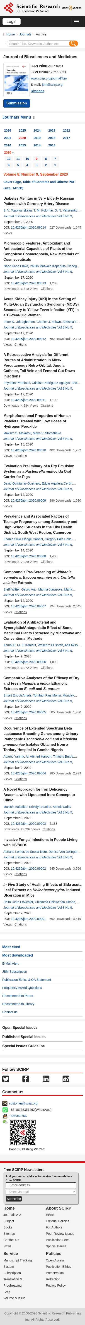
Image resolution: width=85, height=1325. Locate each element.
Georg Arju (28, 589)
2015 (22, 145)
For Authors (54, 1227)
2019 (37, 138)
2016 (7, 145)
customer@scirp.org (23, 1103)
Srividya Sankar (40, 807)
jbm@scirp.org (52, 84)
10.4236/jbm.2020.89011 (28, 400)
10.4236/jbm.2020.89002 (28, 868)
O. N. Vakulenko (65, 210)
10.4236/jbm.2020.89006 (28, 662)
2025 (22, 130)
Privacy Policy (56, 1285)
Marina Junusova (50, 589)
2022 (66, 130)
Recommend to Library (18, 1004)
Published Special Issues (24, 1037)
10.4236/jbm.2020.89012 (28, 339)
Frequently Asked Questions (22, 988)
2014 (37, 145)
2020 (22, 138)
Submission (16, 103)
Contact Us (11, 1240)
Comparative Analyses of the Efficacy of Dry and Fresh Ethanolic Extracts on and (41, 683)
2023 (51, 130)
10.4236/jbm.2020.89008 (28, 556)
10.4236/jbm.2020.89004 (28, 773)
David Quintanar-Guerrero (21, 483)
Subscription (12, 1273)
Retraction (53, 1279)
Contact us (9, 1012)
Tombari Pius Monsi (47, 695)
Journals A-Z (12, 1215)
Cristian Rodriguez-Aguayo (51, 383)
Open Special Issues (20, 1028)
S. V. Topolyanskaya (17, 210)
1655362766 (18, 1116)
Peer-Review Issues (60, 1233)
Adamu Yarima (13, 756)
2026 (7, 130)
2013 (51, 145)
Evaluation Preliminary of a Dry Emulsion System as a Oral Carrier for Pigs (38, 471)
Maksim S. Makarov (17, 433)
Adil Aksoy (72, 645)
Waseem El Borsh (50, 645)
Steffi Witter (11, 589)
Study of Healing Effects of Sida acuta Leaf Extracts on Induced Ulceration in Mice (42, 890)
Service (10, 1253)
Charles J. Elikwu (48, 322)
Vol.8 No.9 (64, 216)
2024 (37, 130)
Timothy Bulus (63, 756)
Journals (25, 34)
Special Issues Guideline (23, 1046)
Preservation (55, 1273)
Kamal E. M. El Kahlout (19, 645)
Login (12, 21)
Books (7, 1227)
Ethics (50, 1215)
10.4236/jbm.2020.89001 (28, 919)
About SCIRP (58, 1208)
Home (10, 34)
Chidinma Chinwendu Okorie (55, 902)
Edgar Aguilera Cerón (57, 483)
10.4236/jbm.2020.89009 (28, 500)
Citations (37, 91)
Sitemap (9, 1233)
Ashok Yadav (62, 807)
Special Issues (56, 1246)
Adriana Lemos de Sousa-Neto (25, 851)
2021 (7, 138)
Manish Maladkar (15, 807)
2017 (66, 138)
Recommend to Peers (17, 996)
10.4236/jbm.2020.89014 (28, 227)
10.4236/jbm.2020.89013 (28, 283)
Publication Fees (58, 1240)
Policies (53, 1253)
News (7, 1246)
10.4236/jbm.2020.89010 (28, 450)
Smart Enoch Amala (17, 695)
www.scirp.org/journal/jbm (49, 78)
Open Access (55, 1260)
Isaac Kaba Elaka (15, 266)
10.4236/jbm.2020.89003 (28, 823)
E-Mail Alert (10, 963)
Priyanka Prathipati (16, 383)
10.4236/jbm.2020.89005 (28, 712)
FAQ (6, 1292)
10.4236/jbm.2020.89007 (28, 606)
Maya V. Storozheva (47, 433)
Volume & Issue (14, 1298)
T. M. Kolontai (43, 210)
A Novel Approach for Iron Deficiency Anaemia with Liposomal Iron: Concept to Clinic (39, 794)
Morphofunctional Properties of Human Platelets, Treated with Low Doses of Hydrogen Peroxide (37, 421)
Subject (8, 1221)
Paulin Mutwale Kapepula (48, 266)
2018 (51, 138)
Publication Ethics (58, 1266)
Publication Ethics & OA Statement (26, 979)
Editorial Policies (57, 1221)
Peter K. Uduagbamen (19, 322)
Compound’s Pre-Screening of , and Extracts (39, 577)
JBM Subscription (14, 971)
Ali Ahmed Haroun (38, 756)
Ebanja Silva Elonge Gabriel (23, 539)
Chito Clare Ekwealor (18, 902)
